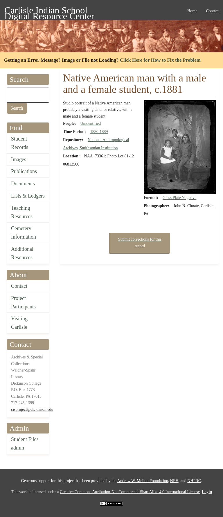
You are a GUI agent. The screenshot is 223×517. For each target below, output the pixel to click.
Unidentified (90, 123)
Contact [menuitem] (212, 11)
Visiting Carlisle (19, 323)
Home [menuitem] (192, 11)
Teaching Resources (22, 212)
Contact (19, 286)
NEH (174, 481)
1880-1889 (99, 131)
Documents (23, 183)
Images (18, 159)
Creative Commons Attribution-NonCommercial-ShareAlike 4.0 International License (130, 492)
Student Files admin (25, 443)
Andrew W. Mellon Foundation (142, 481)
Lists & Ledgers (28, 196)
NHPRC (194, 481)
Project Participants (23, 302)
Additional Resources (22, 253)
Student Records (19, 143)
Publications (24, 171)
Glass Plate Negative (180, 198)
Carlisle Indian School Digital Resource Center (49, 11)
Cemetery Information (23, 232)
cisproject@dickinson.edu (32, 409)
